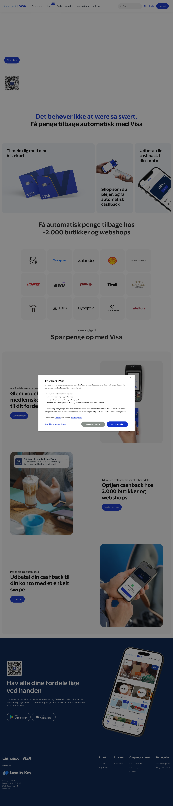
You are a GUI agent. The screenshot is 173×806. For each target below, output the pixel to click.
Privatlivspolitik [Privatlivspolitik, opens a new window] (76, 417)
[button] (56, 424)
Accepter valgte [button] (93, 424)
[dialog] (86, 403)
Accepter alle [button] (117, 424)
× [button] (131, 378)
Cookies (58, 417)
